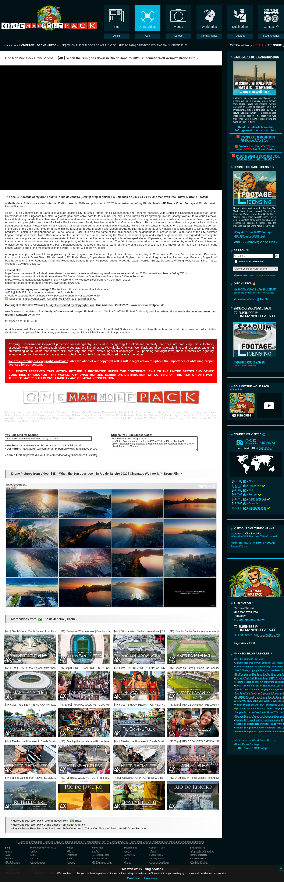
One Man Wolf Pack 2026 (268, 635)
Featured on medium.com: (258, 138)
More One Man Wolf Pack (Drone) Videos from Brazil (47, 820)
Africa (252, 481)
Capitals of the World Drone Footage (256, 740)
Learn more (150, 878)
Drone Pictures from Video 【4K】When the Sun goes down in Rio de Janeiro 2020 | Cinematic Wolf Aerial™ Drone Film (95, 473)
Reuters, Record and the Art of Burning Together (259, 682)
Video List (51, 848)
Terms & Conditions (159, 862)
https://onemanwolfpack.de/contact (89, 289)
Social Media (156, 855)
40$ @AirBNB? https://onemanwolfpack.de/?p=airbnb (40, 292)
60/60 (237, 494)
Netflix (201, 848)
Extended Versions (239, 546)
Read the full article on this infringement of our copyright (254, 129)
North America (13, 862)
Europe (9, 858)
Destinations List (100, 858)
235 (260, 442)
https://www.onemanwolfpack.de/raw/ (27, 279)
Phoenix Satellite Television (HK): (258, 157)
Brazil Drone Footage (247, 744)
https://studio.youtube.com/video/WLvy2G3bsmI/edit (55, 455)
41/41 (237, 499)
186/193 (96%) (266, 448)
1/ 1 (237, 485)
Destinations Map (101, 855)
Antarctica (72, 855)
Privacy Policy (157, 858)
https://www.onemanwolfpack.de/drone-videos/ (33, 276)
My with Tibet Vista (249, 659)
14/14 (237, 508)
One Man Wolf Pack (254, 536)
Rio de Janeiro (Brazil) (59, 619)
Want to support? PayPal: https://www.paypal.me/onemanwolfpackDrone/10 (53, 295)
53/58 (237, 481)
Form (162, 848)
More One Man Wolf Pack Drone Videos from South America (49, 824)
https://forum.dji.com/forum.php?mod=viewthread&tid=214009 (59, 448)
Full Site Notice (243, 635)
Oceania (253, 503)
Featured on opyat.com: (256, 148)
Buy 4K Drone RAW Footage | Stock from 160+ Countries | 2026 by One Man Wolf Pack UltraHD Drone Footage (79, 828)
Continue (133, 878)
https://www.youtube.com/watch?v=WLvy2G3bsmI (50, 445)
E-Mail (153, 851)
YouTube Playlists (199, 862)
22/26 (237, 503)
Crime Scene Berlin (266, 275)
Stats (93, 455)
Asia (251, 490)
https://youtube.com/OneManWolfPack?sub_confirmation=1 (59, 298)
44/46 (237, 490)
